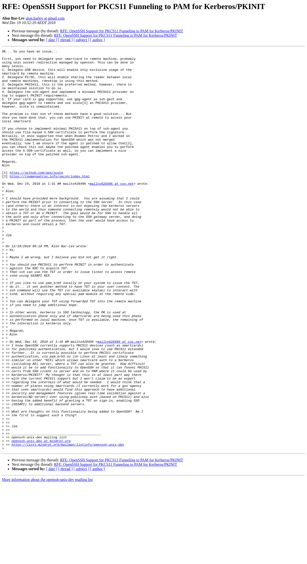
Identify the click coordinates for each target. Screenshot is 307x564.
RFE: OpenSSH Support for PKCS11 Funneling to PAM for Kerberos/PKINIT (121, 31)
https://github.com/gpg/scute (36, 197)
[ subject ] (81, 40)
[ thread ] (65, 40)
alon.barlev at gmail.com (45, 18)
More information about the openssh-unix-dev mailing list (47, 560)
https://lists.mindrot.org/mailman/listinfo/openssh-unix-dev (67, 524)
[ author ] (97, 40)
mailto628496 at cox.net (112, 210)
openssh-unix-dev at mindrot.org (41, 519)
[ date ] (51, 40)
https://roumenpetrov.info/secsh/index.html (50, 202)
